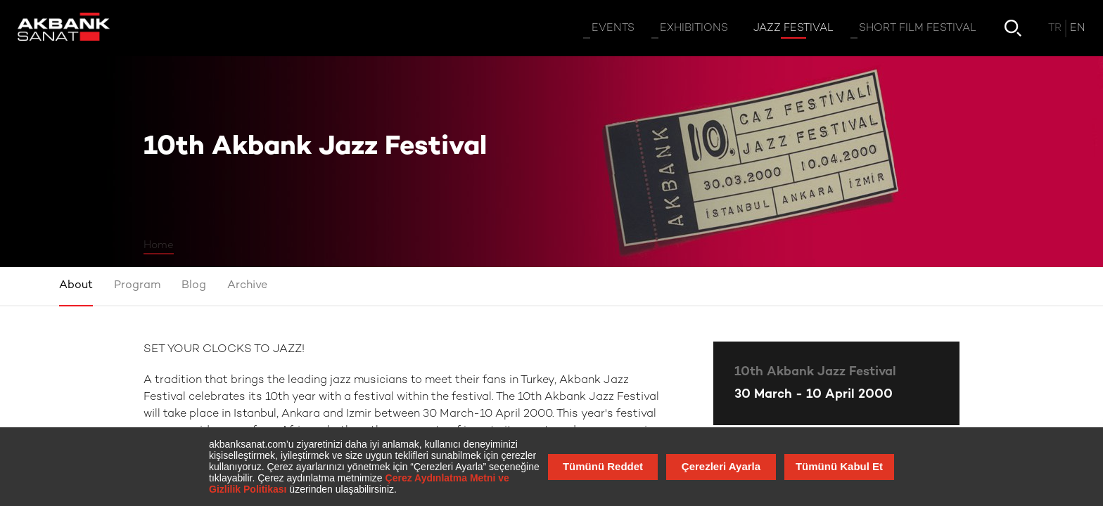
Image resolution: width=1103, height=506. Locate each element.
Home (159, 245)
